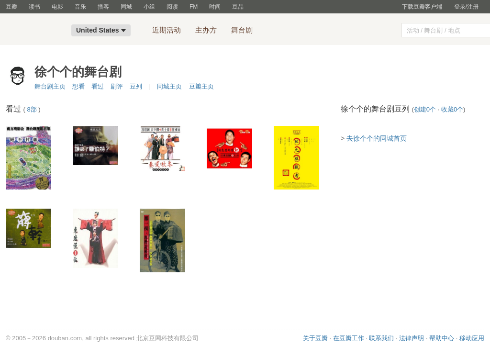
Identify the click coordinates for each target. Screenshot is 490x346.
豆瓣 (11, 6)
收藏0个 (452, 109)
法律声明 (411, 338)
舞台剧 (242, 30)
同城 (126, 6)
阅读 (172, 6)
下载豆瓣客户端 (422, 6)
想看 (78, 86)
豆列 (136, 86)
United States (101, 30)
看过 (97, 86)
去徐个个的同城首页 (376, 138)
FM (193, 6)
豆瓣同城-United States (35, 31)
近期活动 (166, 30)
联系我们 (381, 338)
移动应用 (471, 338)
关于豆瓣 (315, 338)
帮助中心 (441, 338)
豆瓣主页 (201, 86)
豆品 (238, 6)
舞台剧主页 (50, 86)
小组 (149, 6)
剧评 (117, 86)
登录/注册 (466, 6)
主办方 (206, 30)
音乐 (80, 6)
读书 (34, 6)
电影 (57, 6)
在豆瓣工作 (348, 338)
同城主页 (169, 86)
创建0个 (425, 109)
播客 (103, 6)
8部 (31, 109)
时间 (215, 6)
